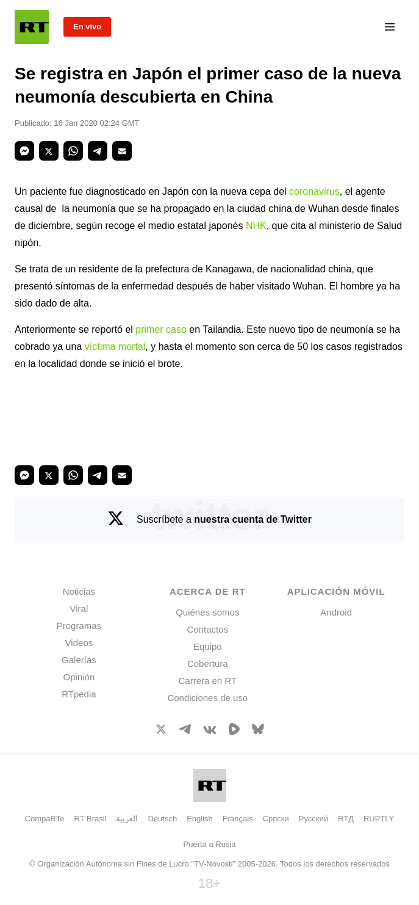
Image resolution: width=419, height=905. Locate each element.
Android (336, 612)
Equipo (207, 646)
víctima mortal (115, 346)
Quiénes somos (207, 612)
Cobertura (207, 663)
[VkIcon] (210, 730)
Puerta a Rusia (210, 844)
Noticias (79, 591)
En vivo (87, 26)
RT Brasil (90, 818)
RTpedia (79, 694)
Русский (313, 818)
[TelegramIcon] (185, 730)
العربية (127, 818)
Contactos (208, 629)
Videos (79, 643)
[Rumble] (234, 732)
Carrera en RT (207, 680)
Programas (79, 625)
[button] (24, 151)
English (200, 818)
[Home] (32, 27)
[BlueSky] (258, 731)
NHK (256, 225)
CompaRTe (45, 818)
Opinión (79, 677)
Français (238, 818)
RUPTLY (378, 818)
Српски (276, 818)
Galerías (79, 660)
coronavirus (314, 191)
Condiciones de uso (207, 697)
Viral (79, 608)
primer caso (161, 329)
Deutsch (162, 818)
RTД (346, 818)
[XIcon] (161, 731)
